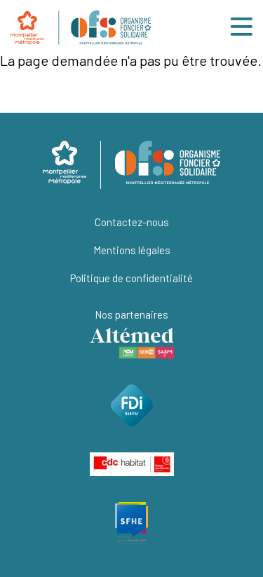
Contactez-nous (132, 222)
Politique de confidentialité (131, 278)
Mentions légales (131, 250)
